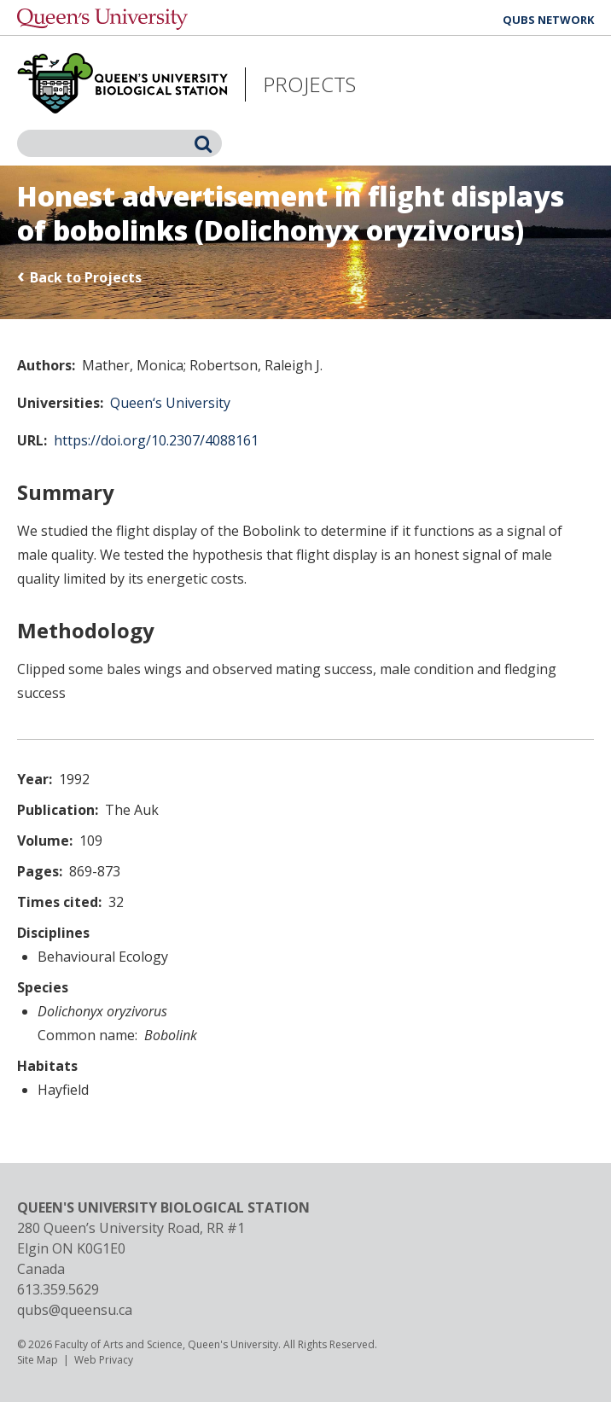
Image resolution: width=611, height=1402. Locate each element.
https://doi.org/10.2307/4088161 (156, 440)
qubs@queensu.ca (74, 1309)
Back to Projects (86, 277)
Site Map (37, 1360)
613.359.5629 (58, 1289)
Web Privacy (103, 1360)
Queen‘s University (170, 402)
